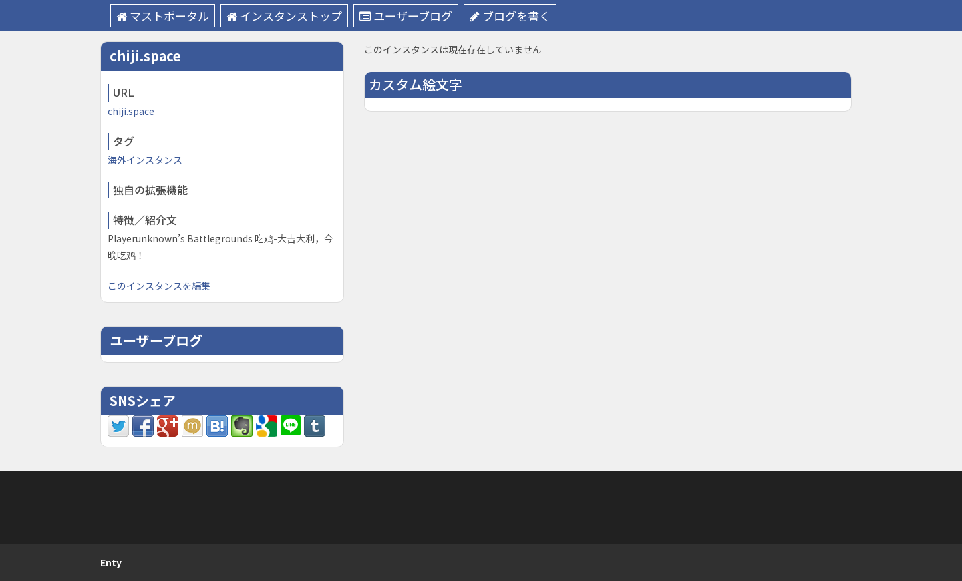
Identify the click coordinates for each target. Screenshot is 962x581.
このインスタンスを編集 (159, 286)
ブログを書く (510, 15)
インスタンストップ (284, 15)
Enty (111, 562)
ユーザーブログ (405, 15)
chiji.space (131, 111)
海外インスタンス (145, 159)
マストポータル (162, 15)
